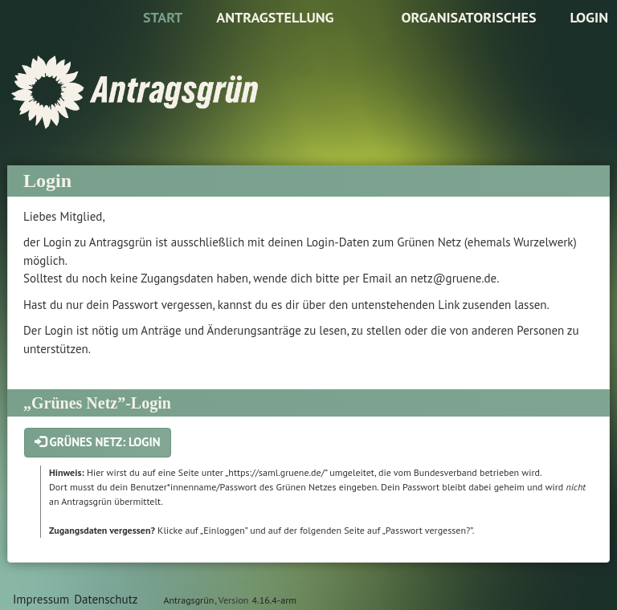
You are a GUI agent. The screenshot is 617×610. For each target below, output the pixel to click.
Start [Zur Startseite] (162, 17)
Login (589, 17)
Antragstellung (274, 17)
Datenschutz (105, 599)
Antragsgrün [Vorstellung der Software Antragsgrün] (188, 600)
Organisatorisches (468, 17)
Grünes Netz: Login (98, 441)
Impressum (41, 599)
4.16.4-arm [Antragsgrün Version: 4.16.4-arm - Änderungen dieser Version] (274, 600)
